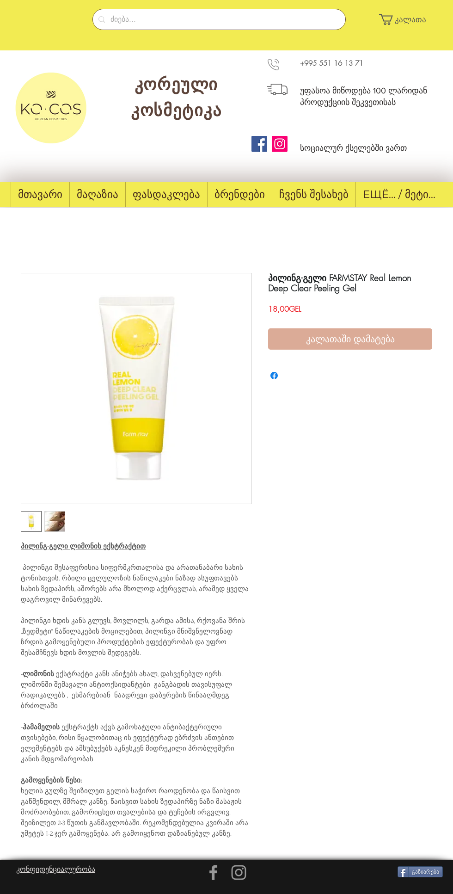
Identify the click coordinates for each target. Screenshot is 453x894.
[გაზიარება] (420, 871)
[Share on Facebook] (274, 375)
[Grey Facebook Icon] (213, 872)
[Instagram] (280, 144)
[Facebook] (259, 144)
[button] (407, 19)
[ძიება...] (218, 19)
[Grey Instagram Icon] (239, 872)
